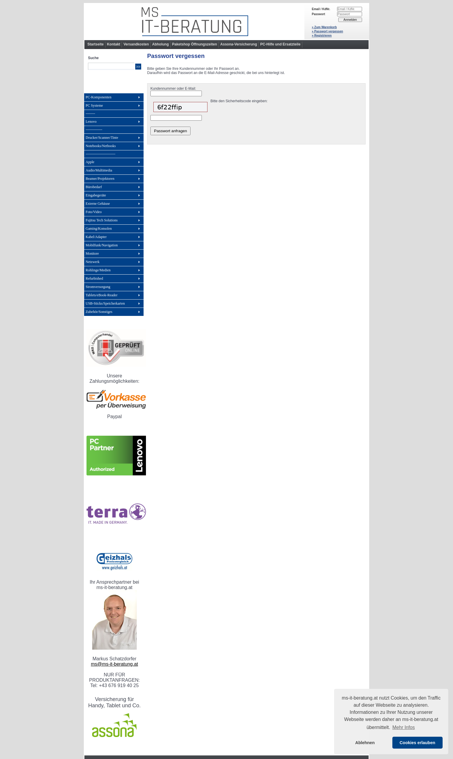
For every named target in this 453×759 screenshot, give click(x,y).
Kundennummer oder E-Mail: (173, 88)
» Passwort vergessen (327, 31)
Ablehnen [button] (365, 742)
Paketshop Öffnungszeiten (194, 44)
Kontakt (113, 44)
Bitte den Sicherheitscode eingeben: (239, 101)
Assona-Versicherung (238, 44)
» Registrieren (322, 35)
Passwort (318, 14)
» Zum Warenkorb (324, 27)
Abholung (160, 44)
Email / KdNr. (321, 9)
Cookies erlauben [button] (417, 742)
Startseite (95, 44)
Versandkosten (136, 44)
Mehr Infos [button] (403, 727)
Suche (93, 58)
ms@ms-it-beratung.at (114, 664)
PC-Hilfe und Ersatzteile (280, 44)
